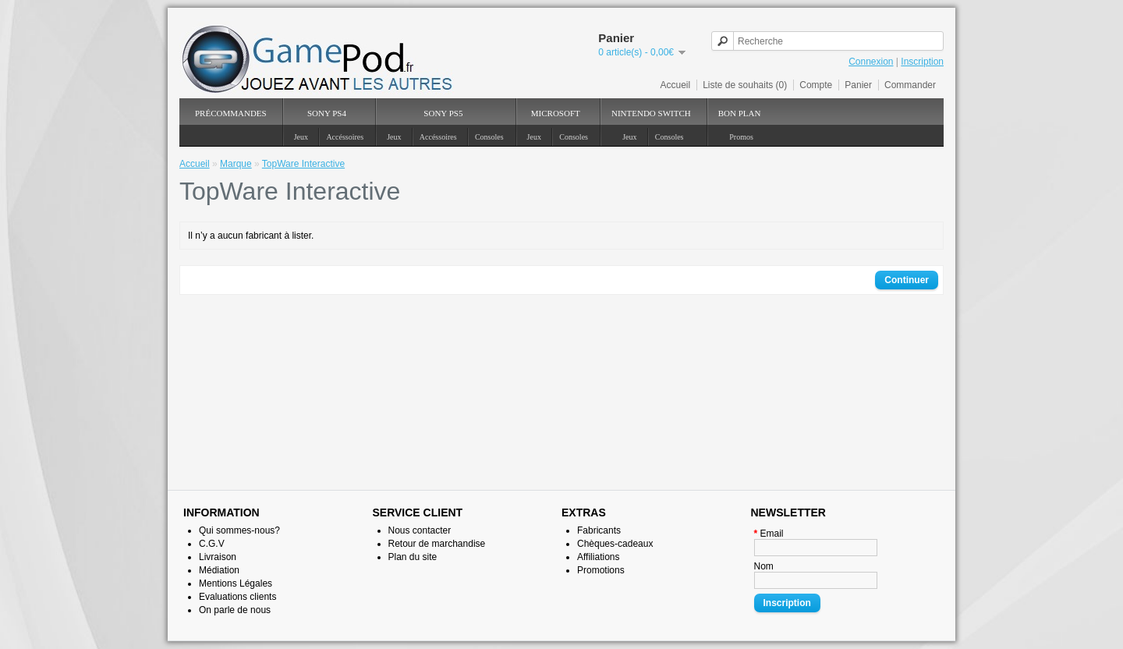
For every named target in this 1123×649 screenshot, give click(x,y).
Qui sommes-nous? (239, 530)
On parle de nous (235, 610)
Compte (815, 85)
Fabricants (599, 530)
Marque (236, 163)
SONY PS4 (326, 113)
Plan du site (413, 556)
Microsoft (555, 113)
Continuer (906, 280)
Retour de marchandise (437, 543)
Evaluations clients (237, 596)
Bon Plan (739, 113)
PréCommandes (231, 113)
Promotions (601, 570)
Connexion (870, 61)
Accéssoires (344, 137)
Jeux (301, 137)
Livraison (217, 556)
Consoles (489, 137)
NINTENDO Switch (651, 113)
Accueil (676, 85)
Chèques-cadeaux (615, 543)
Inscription (922, 61)
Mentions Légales (235, 583)
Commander (910, 85)
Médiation (219, 570)
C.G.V (212, 543)
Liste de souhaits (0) (745, 85)
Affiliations (598, 556)
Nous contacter (420, 530)
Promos (741, 137)
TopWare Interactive (303, 163)
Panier (858, 85)
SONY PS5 (442, 113)
